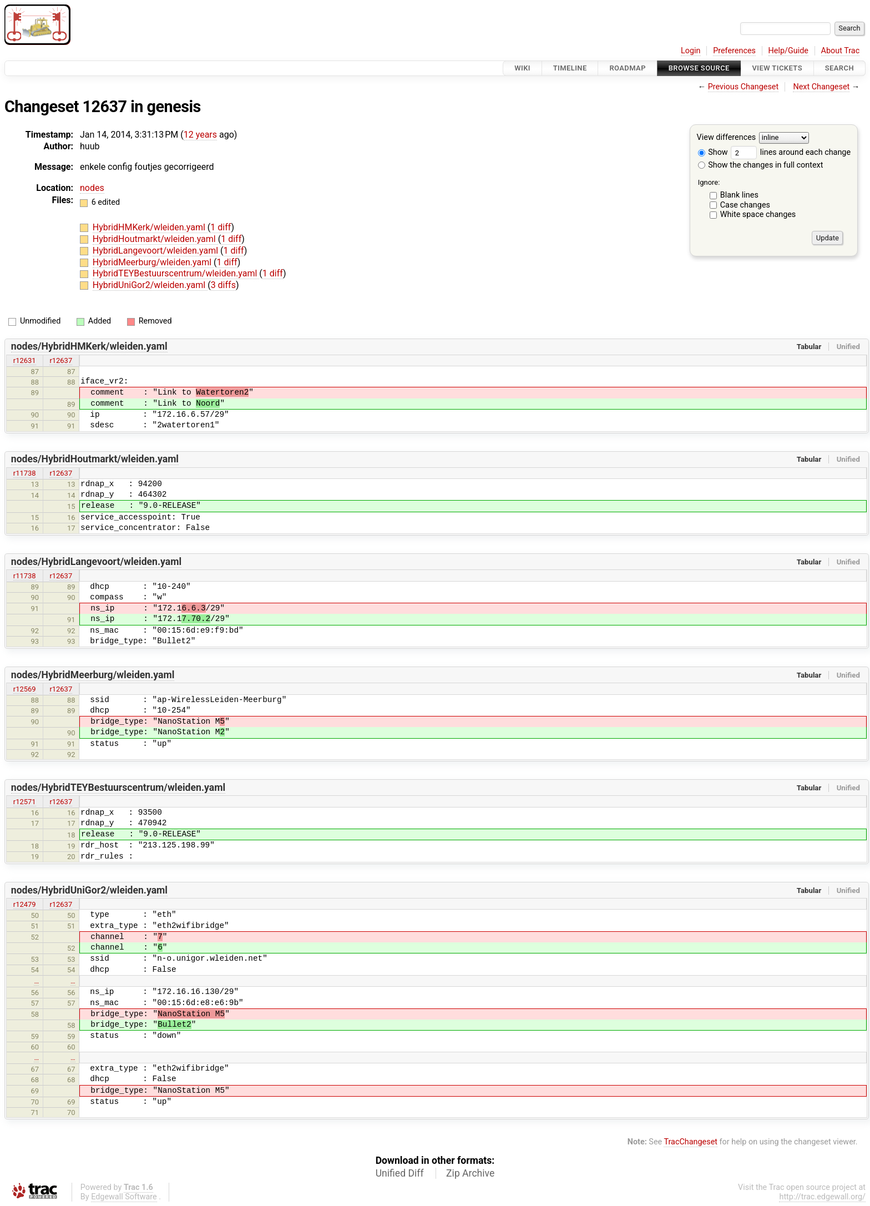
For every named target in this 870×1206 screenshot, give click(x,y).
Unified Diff (400, 1173)
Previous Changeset (743, 87)
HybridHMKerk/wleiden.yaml (150, 227)
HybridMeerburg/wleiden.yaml (153, 262)
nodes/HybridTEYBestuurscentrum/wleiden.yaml (118, 787)
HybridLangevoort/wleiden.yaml (156, 250)
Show (713, 152)
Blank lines (739, 195)
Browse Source (699, 68)
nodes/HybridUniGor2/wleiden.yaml (89, 890)
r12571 (24, 802)
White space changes (758, 214)
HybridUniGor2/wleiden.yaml (150, 285)
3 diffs (223, 285)
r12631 (24, 360)
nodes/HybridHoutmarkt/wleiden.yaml (95, 459)
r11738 (24, 473)
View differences (726, 138)
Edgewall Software (124, 1197)
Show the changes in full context (760, 165)
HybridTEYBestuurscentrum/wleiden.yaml (176, 273)
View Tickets (777, 68)
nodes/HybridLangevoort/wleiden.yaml (96, 561)
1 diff (220, 227)
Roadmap (627, 68)
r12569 (24, 689)
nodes (92, 188)
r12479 (24, 904)
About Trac (840, 50)
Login (691, 50)
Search (839, 68)
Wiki (522, 68)
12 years (200, 134)
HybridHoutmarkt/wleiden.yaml (155, 239)
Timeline (570, 68)
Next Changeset (821, 87)
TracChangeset (690, 1142)
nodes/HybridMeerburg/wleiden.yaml (93, 674)
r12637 (60, 360)
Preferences (734, 50)
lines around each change (791, 152)
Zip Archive (470, 1173)
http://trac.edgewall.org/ (822, 1197)
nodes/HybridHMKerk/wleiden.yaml (89, 346)
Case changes (745, 205)
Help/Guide (788, 50)
